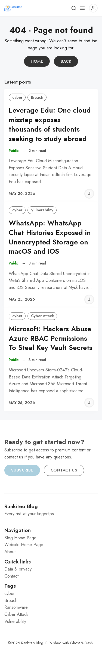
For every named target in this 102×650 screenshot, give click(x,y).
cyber (17, 97)
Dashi (89, 643)
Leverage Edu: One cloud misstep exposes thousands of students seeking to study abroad (50, 124)
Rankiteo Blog (32, 643)
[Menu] (82, 8)
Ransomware (16, 607)
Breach (37, 97)
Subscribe (22, 470)
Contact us (64, 470)
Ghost (75, 643)
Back (66, 61)
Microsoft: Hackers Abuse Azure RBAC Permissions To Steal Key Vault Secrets (50, 338)
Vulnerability (42, 210)
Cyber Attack (42, 315)
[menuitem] (51, 537)
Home (37, 61)
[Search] (73, 8)
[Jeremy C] (89, 194)
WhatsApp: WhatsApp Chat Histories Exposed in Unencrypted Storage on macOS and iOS (50, 237)
